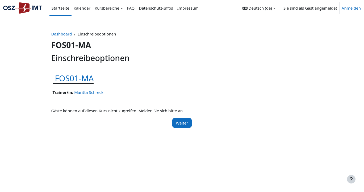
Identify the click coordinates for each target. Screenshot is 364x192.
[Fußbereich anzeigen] (351, 179)
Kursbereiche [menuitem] (107, 8)
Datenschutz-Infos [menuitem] (156, 8)
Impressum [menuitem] (188, 8)
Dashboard (61, 34)
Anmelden (351, 8)
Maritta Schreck (88, 92)
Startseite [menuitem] (60, 8)
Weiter (182, 123)
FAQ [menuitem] (131, 8)
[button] (259, 8)
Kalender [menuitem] (82, 8)
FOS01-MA (74, 78)
